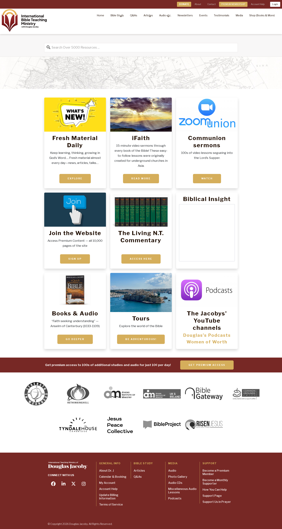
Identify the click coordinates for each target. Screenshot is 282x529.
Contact (211, 4)
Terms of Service (111, 504)
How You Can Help (215, 489)
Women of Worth (207, 341)
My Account (107, 483)
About (198, 4)
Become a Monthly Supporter (215, 481)
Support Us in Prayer (217, 502)
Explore (75, 178)
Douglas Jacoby (78, 523)
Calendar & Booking (112, 476)
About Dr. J (106, 470)
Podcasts (174, 498)
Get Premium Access (206, 364)
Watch (207, 178)
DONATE (184, 4)
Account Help (258, 4)
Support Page (212, 495)
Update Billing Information (108, 496)
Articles (139, 470)
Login (275, 4)
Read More (141, 178)
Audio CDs (175, 483)
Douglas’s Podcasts (207, 335)
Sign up (75, 258)
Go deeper (75, 339)
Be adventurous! (140, 339)
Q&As (138, 476)
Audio (172, 470)
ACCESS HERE (141, 258)
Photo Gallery (177, 476)
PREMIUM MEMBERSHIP (233, 4)
